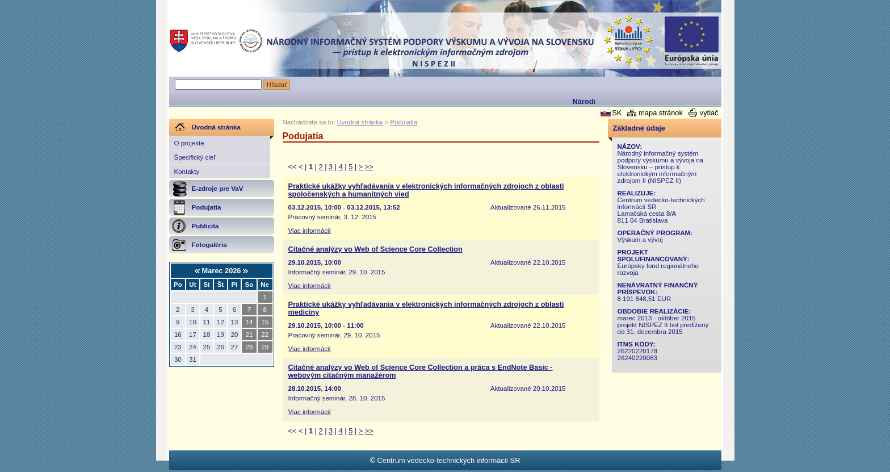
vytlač (709, 112)
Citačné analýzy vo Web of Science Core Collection (375, 249)
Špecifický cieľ (195, 157)
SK (617, 112)
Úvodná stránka (360, 122)
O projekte (189, 143)
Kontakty (187, 171)
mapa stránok (661, 112)
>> (369, 166)
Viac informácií (309, 230)
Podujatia (403, 122)
